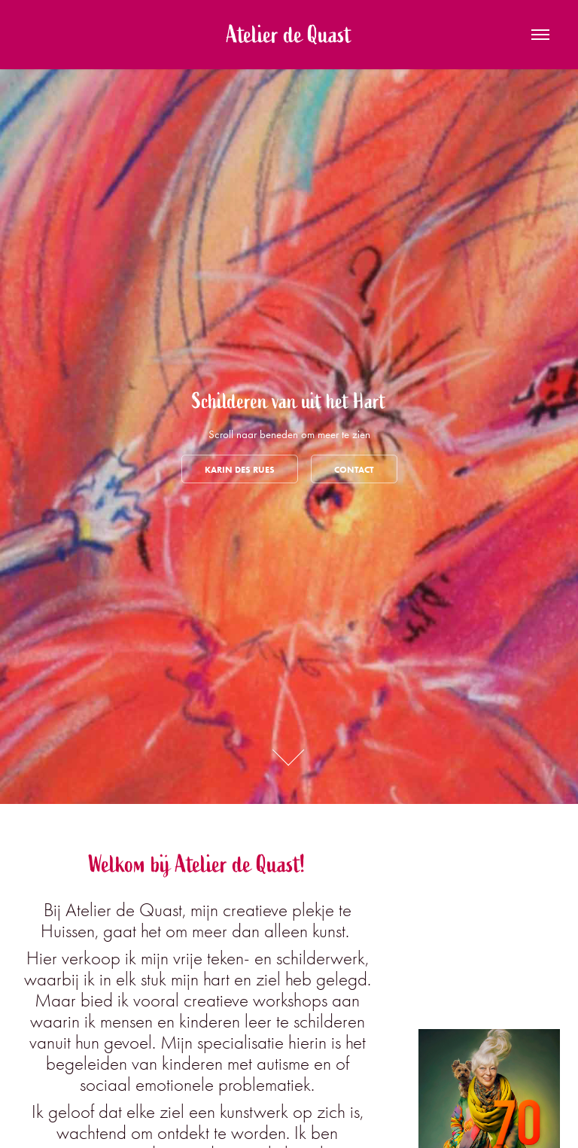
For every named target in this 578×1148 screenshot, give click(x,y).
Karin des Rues (240, 469)
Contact (354, 469)
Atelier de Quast (289, 35)
